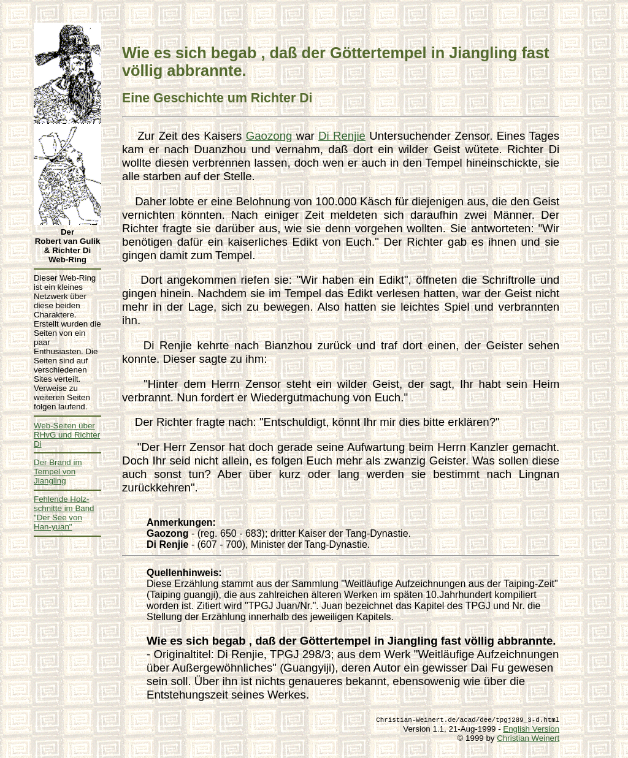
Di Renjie (342, 135)
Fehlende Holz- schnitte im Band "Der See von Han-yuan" (64, 513)
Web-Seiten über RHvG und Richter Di (67, 435)
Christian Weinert (528, 738)
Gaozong (269, 135)
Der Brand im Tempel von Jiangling (58, 471)
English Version (531, 728)
